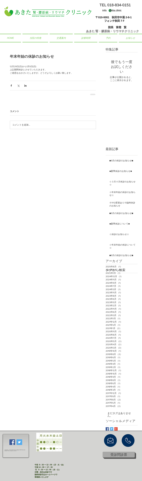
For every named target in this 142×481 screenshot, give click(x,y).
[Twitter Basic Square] (111, 429)
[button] (35, 38)
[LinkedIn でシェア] (25, 85)
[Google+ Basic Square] (116, 429)
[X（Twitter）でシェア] (18, 85)
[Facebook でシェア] (11, 85)
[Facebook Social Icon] (12, 442)
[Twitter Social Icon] (19, 442)
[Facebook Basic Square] (107, 429)
